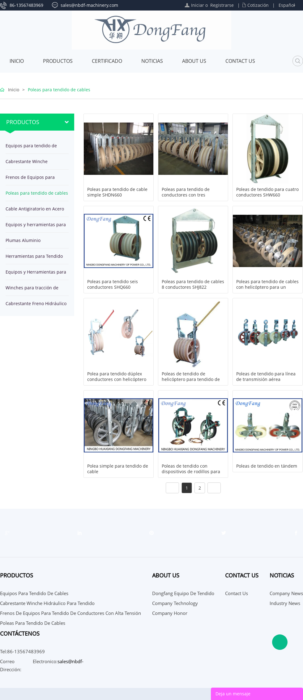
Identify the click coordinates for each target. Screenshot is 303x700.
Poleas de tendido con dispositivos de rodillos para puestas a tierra (191, 471)
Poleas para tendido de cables (59, 90)
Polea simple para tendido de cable (117, 468)
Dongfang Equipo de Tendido (183, 593)
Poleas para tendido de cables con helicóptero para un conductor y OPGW (267, 287)
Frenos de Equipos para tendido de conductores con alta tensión (35, 179)
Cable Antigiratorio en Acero (35, 209)
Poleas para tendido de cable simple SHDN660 (117, 192)
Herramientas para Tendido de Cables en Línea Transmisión (34, 258)
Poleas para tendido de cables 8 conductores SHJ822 (193, 284)
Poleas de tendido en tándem (266, 466)
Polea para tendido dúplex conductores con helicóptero (116, 376)
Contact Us (240, 61)
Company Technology (175, 603)
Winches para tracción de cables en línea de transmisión (32, 290)
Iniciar (197, 5)
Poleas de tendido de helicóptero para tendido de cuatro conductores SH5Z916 (191, 379)
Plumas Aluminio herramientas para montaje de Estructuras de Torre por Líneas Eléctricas (34, 242)
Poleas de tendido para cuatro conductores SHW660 (267, 192)
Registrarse (222, 5)
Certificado (107, 61)
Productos (58, 61)
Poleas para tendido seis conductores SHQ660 (112, 284)
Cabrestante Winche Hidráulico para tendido (30, 163)
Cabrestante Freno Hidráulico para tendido (36, 305)
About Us (194, 61)
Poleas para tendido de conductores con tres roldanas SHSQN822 (186, 195)
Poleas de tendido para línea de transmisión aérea (266, 376)
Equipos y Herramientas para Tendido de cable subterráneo (37, 274)
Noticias (152, 61)
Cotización (258, 5)
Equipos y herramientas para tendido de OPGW (36, 227)
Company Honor (169, 613)
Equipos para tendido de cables (31, 148)
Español (287, 5)
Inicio (17, 61)
